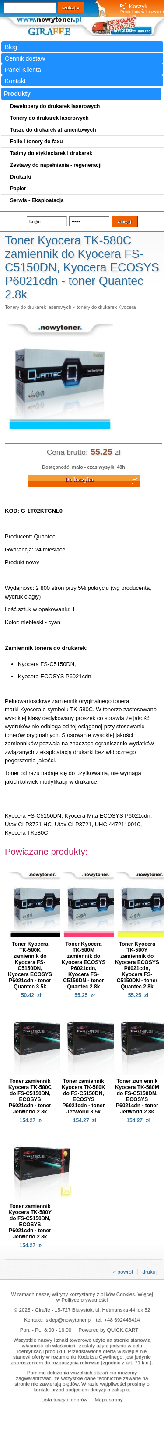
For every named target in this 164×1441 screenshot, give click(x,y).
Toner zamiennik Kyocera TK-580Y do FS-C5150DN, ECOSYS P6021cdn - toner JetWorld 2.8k (30, 1221)
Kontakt (15, 81)
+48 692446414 (122, 1320)
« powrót (123, 1272)
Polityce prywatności (84, 1299)
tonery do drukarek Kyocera (106, 307)
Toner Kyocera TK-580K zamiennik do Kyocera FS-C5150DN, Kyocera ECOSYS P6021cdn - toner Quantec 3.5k (30, 965)
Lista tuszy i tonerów (64, 1399)
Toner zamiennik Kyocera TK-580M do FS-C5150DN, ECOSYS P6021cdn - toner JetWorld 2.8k (137, 1096)
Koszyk (138, 6)
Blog (11, 47)
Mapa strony (108, 1399)
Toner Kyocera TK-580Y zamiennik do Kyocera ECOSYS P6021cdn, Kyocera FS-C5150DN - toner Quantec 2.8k (137, 965)
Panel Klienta (23, 69)
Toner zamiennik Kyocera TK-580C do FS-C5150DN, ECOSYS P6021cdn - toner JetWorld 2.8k (30, 1096)
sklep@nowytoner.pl (69, 1320)
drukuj (149, 1272)
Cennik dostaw (25, 58)
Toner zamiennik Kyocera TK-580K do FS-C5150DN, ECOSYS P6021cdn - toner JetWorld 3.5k (83, 1096)
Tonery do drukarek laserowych (38, 307)
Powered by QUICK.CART (109, 1330)
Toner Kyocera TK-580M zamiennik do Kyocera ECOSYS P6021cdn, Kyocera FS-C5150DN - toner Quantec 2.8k (84, 965)
